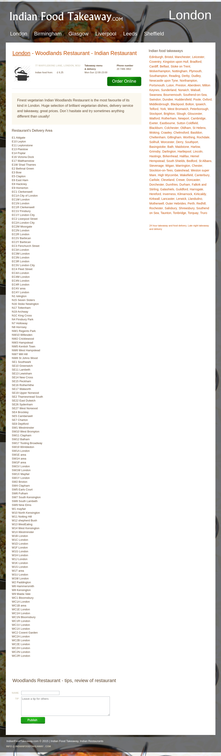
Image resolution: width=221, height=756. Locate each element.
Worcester (167, 142)
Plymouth (195, 71)
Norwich (183, 90)
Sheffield (154, 34)
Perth (191, 203)
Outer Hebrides (175, 203)
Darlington (169, 151)
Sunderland (168, 90)
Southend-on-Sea (195, 94)
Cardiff (153, 66)
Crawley (166, 132)
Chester (197, 165)
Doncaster (193, 180)
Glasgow (78, 34)
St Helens (199, 128)
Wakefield (186, 175)
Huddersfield (183, 99)
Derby (186, 76)
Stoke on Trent (180, 66)
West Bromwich (178, 109)
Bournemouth (172, 94)
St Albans (205, 161)
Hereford (155, 194)
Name (15, 693)
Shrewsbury (187, 208)
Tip (17, 698)
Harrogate (196, 189)
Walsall (195, 90)
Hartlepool (184, 151)
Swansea (155, 94)
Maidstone (182, 146)
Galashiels (167, 189)
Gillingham (174, 137)
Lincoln (197, 151)
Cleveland (167, 180)
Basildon (196, 132)
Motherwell (156, 203)
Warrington (183, 165)
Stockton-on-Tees (161, 170)
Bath (170, 146)
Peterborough (199, 109)
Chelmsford (181, 132)
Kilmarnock (184, 194)
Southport (191, 142)
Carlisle (154, 180)
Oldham (185, 128)
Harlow (195, 146)
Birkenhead (170, 156)
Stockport (155, 113)
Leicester (198, 57)
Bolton (189, 104)
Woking (154, 132)
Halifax (184, 156)
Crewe (180, 180)
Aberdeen (194, 85)
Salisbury (171, 208)
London (18, 34)
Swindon (155, 99)
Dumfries (172, 184)
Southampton (158, 76)
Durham (184, 184)
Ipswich (201, 104)
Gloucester (195, 113)
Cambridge (198, 118)
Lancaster (167, 198)
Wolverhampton (159, 71)
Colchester (171, 128)
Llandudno (195, 198)
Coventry (155, 61)
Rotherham (168, 118)
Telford (153, 109)
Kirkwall (154, 198)
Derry (179, 142)
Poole (197, 99)
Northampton (188, 80)
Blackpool (177, 104)
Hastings (155, 156)
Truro (203, 213)
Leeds (130, 34)
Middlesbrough (159, 104)
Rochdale (203, 137)
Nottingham (180, 71)
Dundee (167, 99)
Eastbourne (167, 123)
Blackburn (156, 128)
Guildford (182, 189)
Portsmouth (157, 85)
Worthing (189, 137)
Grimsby (154, 151)
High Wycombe (168, 175)
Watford (154, 118)
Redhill (201, 203)
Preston (181, 85)
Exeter (153, 123)
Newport (183, 118)
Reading (174, 76)
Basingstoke (157, 146)
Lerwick (181, 198)
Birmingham (48, 34)
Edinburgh (156, 57)
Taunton (165, 213)
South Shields (175, 161)
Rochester (156, 208)
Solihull (154, 142)
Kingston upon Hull (175, 61)
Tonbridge (179, 213)
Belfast (164, 66)
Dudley (196, 76)
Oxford (207, 99)
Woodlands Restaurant (62, 53)
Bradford (195, 61)
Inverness (169, 194)
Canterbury (202, 175)
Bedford (192, 161)
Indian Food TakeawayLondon (66, 16)
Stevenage (156, 165)
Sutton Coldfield (187, 123)
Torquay (193, 213)
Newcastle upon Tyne (163, 80)
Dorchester (156, 184)
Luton (170, 85)
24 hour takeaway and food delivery (168, 225)
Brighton (169, 113)
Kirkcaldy (200, 194)
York (163, 109)
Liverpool (105, 34)
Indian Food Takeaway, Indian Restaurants (77, 741)
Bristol (169, 57)
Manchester (182, 57)
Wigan (169, 165)
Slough (181, 113)
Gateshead (181, 170)
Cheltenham (157, 137)
